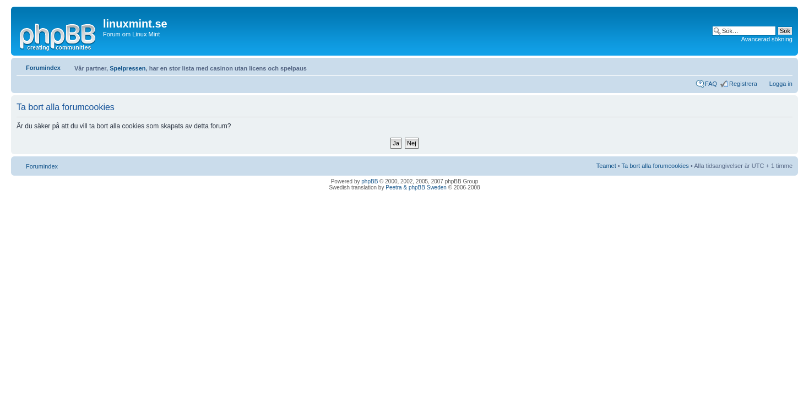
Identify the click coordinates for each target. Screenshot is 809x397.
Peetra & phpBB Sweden (416, 187)
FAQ (711, 83)
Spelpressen (127, 68)
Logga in (780, 83)
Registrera (743, 83)
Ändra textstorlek (784, 65)
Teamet (606, 165)
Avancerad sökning (766, 39)
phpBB (369, 181)
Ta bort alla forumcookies (655, 165)
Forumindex (43, 67)
